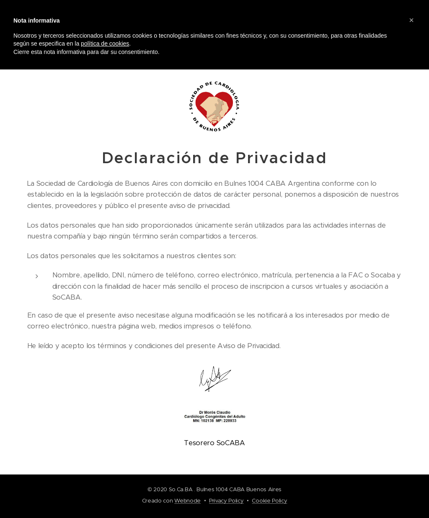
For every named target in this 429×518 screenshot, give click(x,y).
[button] (411, 20)
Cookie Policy (269, 500)
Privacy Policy (226, 500)
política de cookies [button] (105, 43)
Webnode (187, 500)
